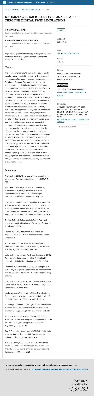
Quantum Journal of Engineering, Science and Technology (32, 2)
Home (7, 9)
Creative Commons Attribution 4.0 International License (71, 92)
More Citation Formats (67, 127)
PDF (61, 30)
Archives (15, 9)
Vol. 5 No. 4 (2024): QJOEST (31, 9)
